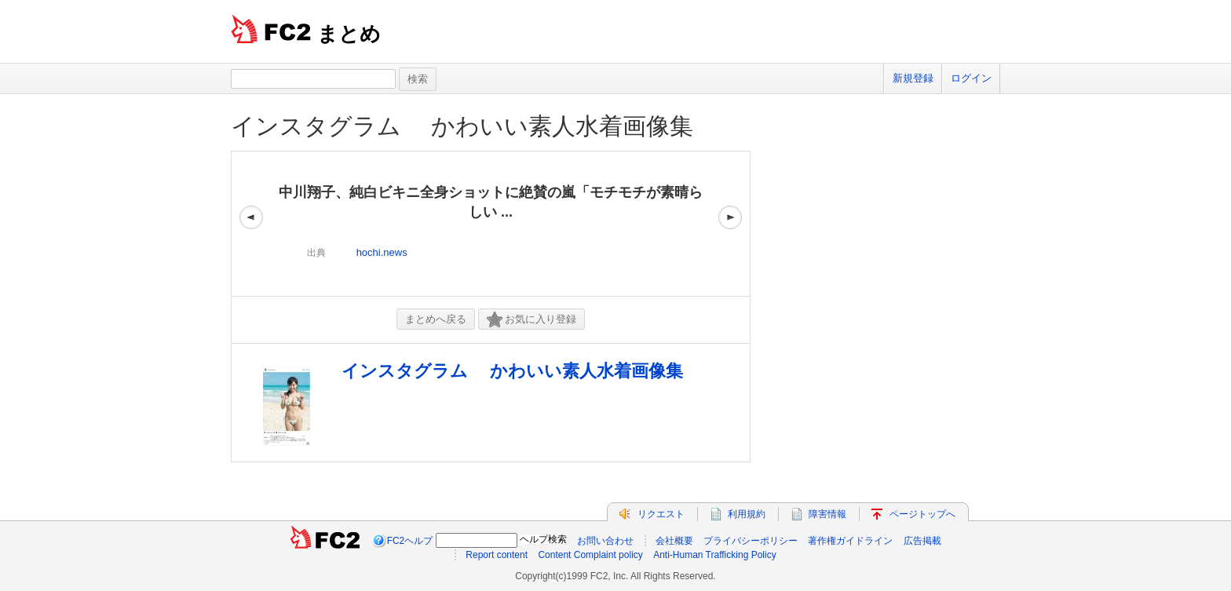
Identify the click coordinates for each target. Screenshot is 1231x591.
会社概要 (674, 540)
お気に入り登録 (531, 320)
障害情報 (827, 514)
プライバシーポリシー (750, 540)
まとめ (349, 34)
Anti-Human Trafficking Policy (714, 554)
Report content (497, 554)
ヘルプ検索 (543, 539)
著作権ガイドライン (850, 540)
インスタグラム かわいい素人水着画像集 (462, 126)
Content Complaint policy (590, 554)
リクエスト (661, 514)
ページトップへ (922, 514)
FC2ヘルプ (410, 540)
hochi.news (381, 252)
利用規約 (746, 514)
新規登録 (913, 78)
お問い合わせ (605, 540)
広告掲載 (922, 540)
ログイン (971, 78)
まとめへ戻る (435, 319)
